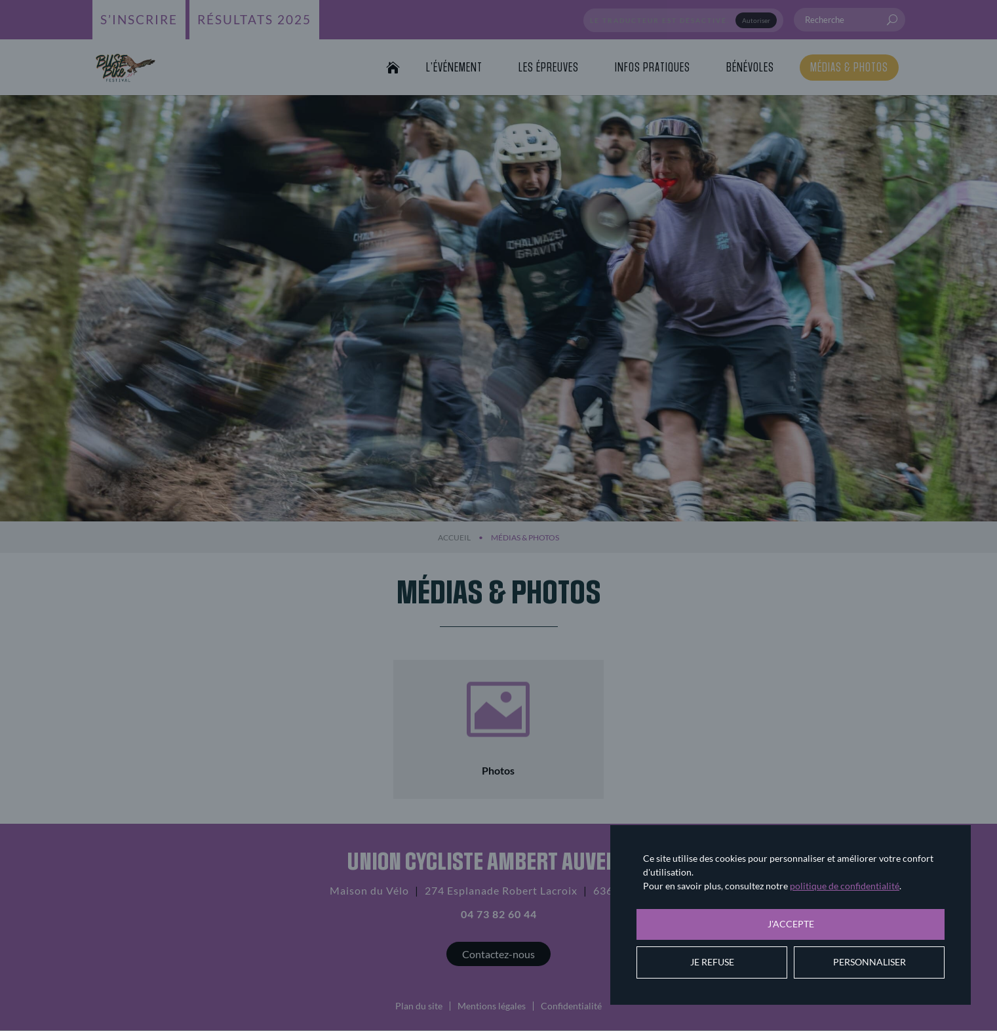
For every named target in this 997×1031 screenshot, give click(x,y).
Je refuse (712, 961)
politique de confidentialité (844, 885)
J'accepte (791, 923)
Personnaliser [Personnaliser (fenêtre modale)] (869, 961)
